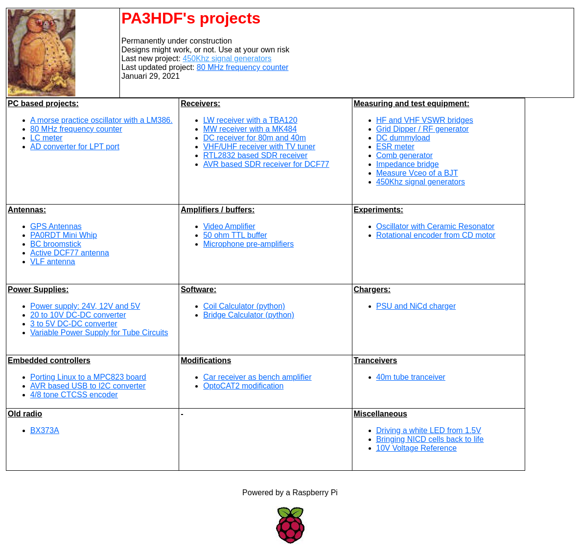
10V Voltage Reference (416, 448)
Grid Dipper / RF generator (422, 129)
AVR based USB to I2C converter (87, 386)
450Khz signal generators (227, 58)
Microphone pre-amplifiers (248, 244)
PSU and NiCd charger (416, 306)
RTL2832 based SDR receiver (255, 155)
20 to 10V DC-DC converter (78, 315)
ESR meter (395, 146)
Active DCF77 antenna (69, 253)
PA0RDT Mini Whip (63, 235)
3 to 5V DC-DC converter (73, 324)
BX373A (44, 430)
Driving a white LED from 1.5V (428, 430)
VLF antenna (52, 261)
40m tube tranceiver (410, 377)
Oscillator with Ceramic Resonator (435, 226)
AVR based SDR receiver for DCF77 (266, 164)
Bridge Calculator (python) (248, 315)
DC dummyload (403, 138)
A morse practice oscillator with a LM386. (101, 120)
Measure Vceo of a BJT (417, 173)
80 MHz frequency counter (243, 67)
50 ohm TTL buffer (235, 235)
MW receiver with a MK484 (250, 129)
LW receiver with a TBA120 (250, 120)
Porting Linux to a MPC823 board (88, 377)
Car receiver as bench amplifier (257, 377)
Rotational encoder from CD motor (436, 235)
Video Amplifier (229, 226)
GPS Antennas (56, 226)
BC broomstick (55, 244)
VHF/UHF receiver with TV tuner (259, 146)
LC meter (46, 138)
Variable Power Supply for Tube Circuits (99, 332)
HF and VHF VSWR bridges (424, 120)
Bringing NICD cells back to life (430, 439)
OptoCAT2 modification (243, 386)
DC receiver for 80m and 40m (254, 138)
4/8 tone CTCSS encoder (74, 395)
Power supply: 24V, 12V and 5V (85, 306)
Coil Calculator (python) (244, 306)
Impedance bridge (407, 164)
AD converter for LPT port (74, 146)
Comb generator (404, 155)
